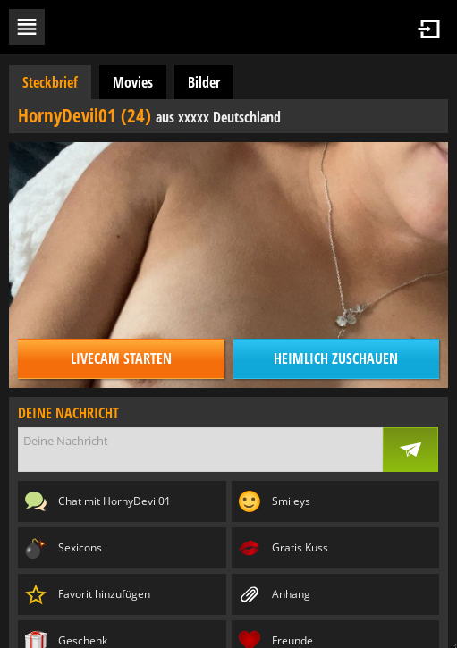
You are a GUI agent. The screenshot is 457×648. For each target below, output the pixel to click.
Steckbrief (50, 82)
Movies (133, 82)
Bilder (204, 82)
